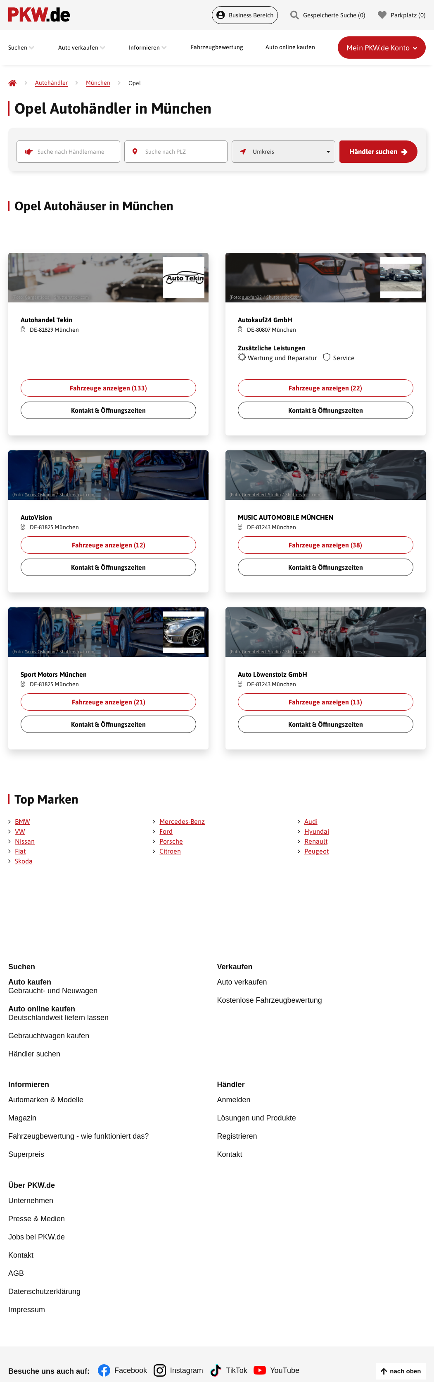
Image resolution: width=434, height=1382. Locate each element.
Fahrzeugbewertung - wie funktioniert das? (78, 1132)
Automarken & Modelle (45, 1098)
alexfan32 (252, 297)
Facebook (130, 1357)
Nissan (25, 841)
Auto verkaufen (242, 984)
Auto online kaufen (290, 47)
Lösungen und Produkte (256, 1115)
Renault (315, 841)
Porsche (171, 841)
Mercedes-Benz (182, 821)
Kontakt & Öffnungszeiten (108, 410)
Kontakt (229, 1149)
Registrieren (237, 1132)
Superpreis (26, 1149)
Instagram (188, 1357)
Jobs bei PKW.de (36, 1229)
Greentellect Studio (261, 494)
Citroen (170, 851)
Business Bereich (244, 15)
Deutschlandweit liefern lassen (112, 1013)
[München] (98, 83)
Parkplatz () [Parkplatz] (402, 15)
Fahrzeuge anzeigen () (108, 388)
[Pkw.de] (12, 83)
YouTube (290, 1357)
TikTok (240, 1357)
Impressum (26, 1297)
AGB (16, 1263)
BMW (22, 821)
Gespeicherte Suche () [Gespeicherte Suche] (327, 15)
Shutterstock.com (71, 297)
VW (20, 831)
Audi (311, 821)
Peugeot (316, 851)
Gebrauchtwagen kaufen (48, 1035)
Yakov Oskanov (40, 494)
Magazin (22, 1115)
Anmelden (234, 1098)
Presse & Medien (36, 1212)
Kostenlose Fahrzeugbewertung (269, 1001)
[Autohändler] (51, 83)
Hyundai (316, 831)
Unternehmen (30, 1195)
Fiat (20, 851)
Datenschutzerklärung (44, 1280)
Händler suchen (375, 151)
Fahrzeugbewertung (217, 47)
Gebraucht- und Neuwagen (112, 988)
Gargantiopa (37, 297)
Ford (166, 831)
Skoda (24, 861)
